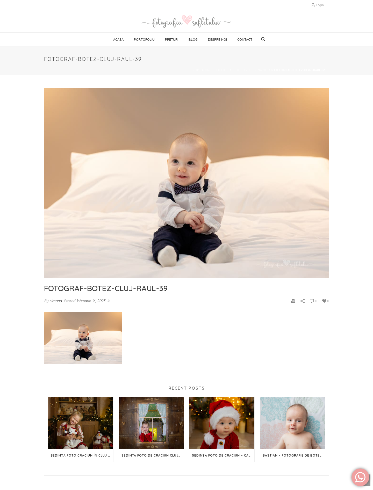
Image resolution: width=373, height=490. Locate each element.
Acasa (118, 39)
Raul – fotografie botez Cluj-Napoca (237, 70)
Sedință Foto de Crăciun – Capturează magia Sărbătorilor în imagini (223, 455)
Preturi (171, 39)
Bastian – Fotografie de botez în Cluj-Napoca (294, 455)
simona (55, 300)
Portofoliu (144, 39)
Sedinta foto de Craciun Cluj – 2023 (152, 455)
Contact (244, 39)
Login (317, 5)
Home (196, 70)
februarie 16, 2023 (90, 300)
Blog (193, 39)
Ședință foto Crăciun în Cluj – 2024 (82, 455)
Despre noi (217, 39)
